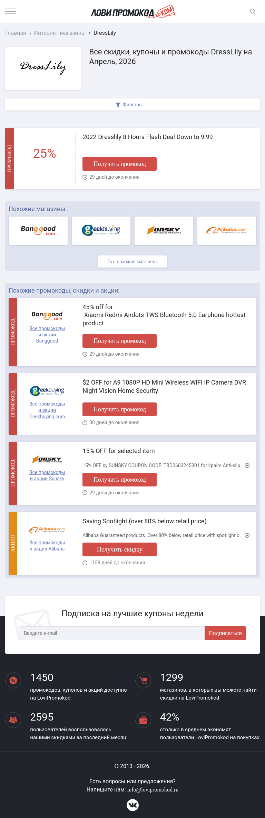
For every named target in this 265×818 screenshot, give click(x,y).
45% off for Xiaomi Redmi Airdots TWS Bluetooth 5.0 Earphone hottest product (163, 315)
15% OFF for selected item (118, 450)
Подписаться (225, 633)
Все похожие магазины (132, 261)
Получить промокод (120, 163)
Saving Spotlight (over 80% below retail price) (144, 521)
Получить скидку (120, 549)
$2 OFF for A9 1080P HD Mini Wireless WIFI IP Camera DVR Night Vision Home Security (164, 386)
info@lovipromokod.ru (153, 790)
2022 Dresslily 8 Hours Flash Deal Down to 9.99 (147, 136)
